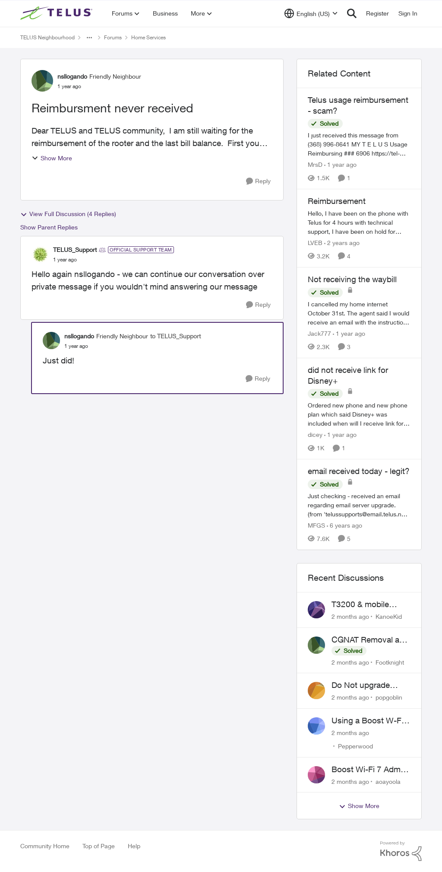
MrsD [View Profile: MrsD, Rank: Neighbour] (315, 164)
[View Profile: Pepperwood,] (316, 726)
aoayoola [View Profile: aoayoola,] (388, 781)
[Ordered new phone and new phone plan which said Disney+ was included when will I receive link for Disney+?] (359, 414)
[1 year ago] (340, 164)
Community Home (44, 846)
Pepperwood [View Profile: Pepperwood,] (355, 746)
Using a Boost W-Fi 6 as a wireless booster (371, 721)
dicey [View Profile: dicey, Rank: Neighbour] (315, 434)
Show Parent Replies (49, 227)
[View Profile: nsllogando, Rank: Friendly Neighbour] (42, 81)
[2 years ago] (342, 242)
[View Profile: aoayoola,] (316, 774)
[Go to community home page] (57, 13)
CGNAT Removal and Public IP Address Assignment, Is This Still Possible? (370, 640)
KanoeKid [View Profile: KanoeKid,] (389, 616)
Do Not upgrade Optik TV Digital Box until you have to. (368, 685)
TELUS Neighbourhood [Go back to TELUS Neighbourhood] (47, 37)
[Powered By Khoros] (401, 851)
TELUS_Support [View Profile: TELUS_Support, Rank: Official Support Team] (75, 249)
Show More (52, 158)
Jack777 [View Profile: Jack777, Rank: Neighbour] (319, 333)
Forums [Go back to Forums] (113, 37)
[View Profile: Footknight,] (316, 645)
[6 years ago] (344, 525)
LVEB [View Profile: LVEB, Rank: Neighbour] (315, 242)
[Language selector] (311, 13)
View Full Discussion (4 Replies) (68, 214)
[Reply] (258, 181)
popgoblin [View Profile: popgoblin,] (389, 697)
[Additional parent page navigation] (89, 38)
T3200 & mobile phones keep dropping (360, 604)
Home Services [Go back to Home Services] (148, 37)
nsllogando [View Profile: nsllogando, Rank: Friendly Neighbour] (72, 76)
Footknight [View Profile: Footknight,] (390, 661)
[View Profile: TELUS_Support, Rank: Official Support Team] (40, 254)
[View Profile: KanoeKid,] (316, 609)
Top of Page (98, 846)
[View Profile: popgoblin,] (316, 690)
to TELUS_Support (175, 336)
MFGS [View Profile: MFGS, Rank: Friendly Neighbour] (316, 525)
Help (134, 846)
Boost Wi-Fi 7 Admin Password (369, 769)
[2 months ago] (350, 616)
